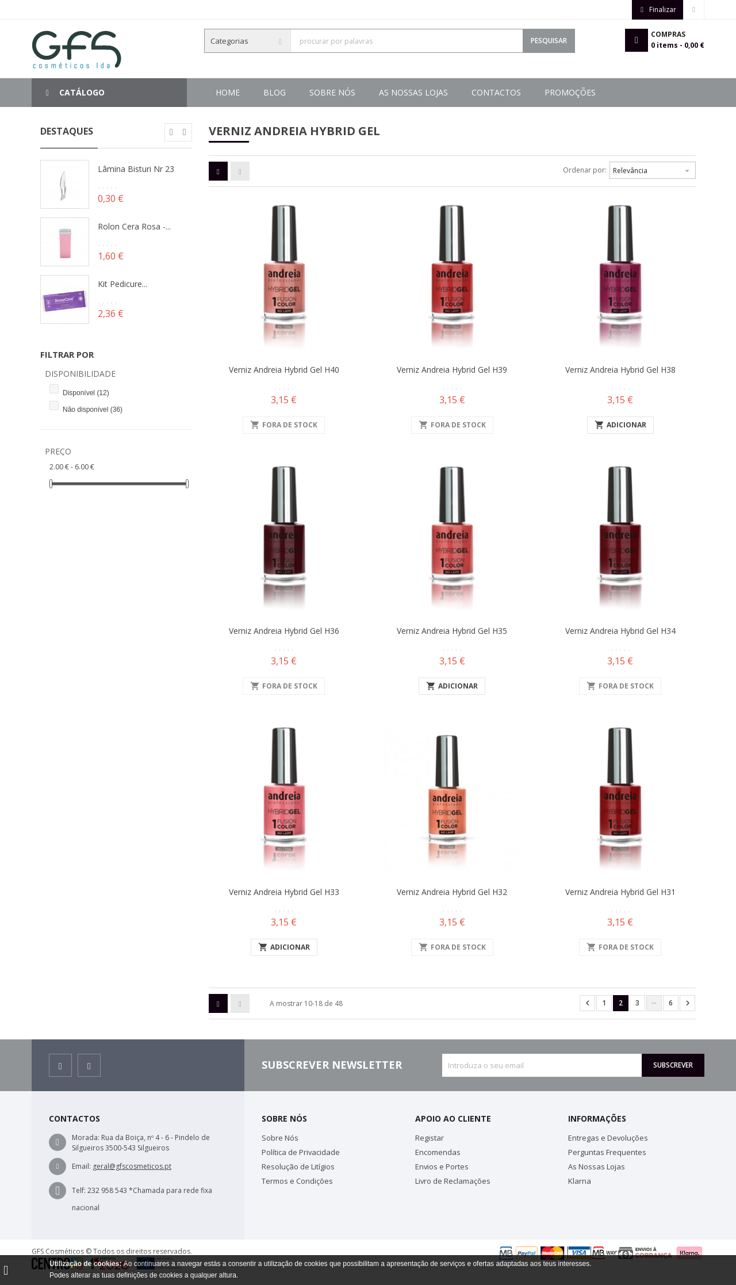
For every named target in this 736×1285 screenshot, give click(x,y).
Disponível (86, 393)
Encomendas (438, 1152)
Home (228, 92)
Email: (81, 1166)
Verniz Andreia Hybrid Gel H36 (284, 630)
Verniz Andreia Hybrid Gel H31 (620, 891)
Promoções (289, 92)
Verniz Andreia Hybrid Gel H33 (284, 891)
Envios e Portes (442, 1166)
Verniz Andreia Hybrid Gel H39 (452, 369)
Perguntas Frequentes (607, 1152)
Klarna (579, 1181)
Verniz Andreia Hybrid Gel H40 (284, 369)
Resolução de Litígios (298, 1166)
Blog (591, 92)
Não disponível (92, 410)
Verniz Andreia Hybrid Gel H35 (452, 630)
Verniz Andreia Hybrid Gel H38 (620, 369)
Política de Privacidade (301, 1152)
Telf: (79, 1190)
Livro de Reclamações (452, 1181)
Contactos (364, 92)
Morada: (85, 1137)
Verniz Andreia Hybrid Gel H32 (452, 891)
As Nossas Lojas (449, 92)
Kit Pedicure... (122, 283)
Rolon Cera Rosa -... (134, 226)
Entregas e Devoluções (608, 1138)
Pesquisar (549, 40)
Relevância (652, 169)
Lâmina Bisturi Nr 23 (136, 168)
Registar (429, 1138)
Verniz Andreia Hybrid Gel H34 (620, 630)
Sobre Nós (532, 92)
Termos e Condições (297, 1181)
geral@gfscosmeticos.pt (132, 1166)
